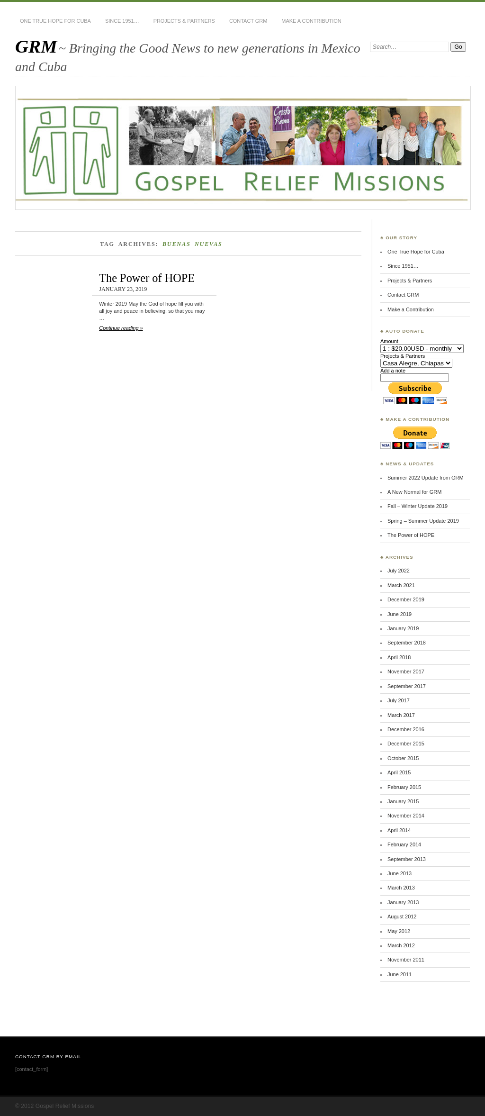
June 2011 (399, 974)
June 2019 (399, 614)
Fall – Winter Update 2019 (417, 506)
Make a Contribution (311, 21)
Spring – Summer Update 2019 (423, 521)
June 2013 (399, 873)
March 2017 (401, 715)
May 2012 (398, 931)
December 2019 (405, 599)
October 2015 (403, 758)
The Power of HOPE (147, 278)
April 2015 (399, 772)
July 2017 (398, 700)
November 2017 (405, 671)
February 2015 (404, 787)
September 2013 (406, 859)
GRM (36, 46)
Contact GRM (248, 21)
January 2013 (403, 902)
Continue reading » (121, 328)
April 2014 (399, 830)
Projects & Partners (184, 21)
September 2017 (406, 686)
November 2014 (405, 815)
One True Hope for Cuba (55, 21)
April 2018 (399, 657)
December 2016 (405, 729)
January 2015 (403, 801)
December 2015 (405, 743)
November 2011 (405, 959)
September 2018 (406, 642)
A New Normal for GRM (414, 492)
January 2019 (403, 628)
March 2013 (401, 887)
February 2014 (404, 844)
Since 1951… (122, 21)
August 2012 (401, 916)
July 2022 (398, 570)
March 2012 (401, 945)
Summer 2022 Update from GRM (425, 478)
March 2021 (401, 585)
